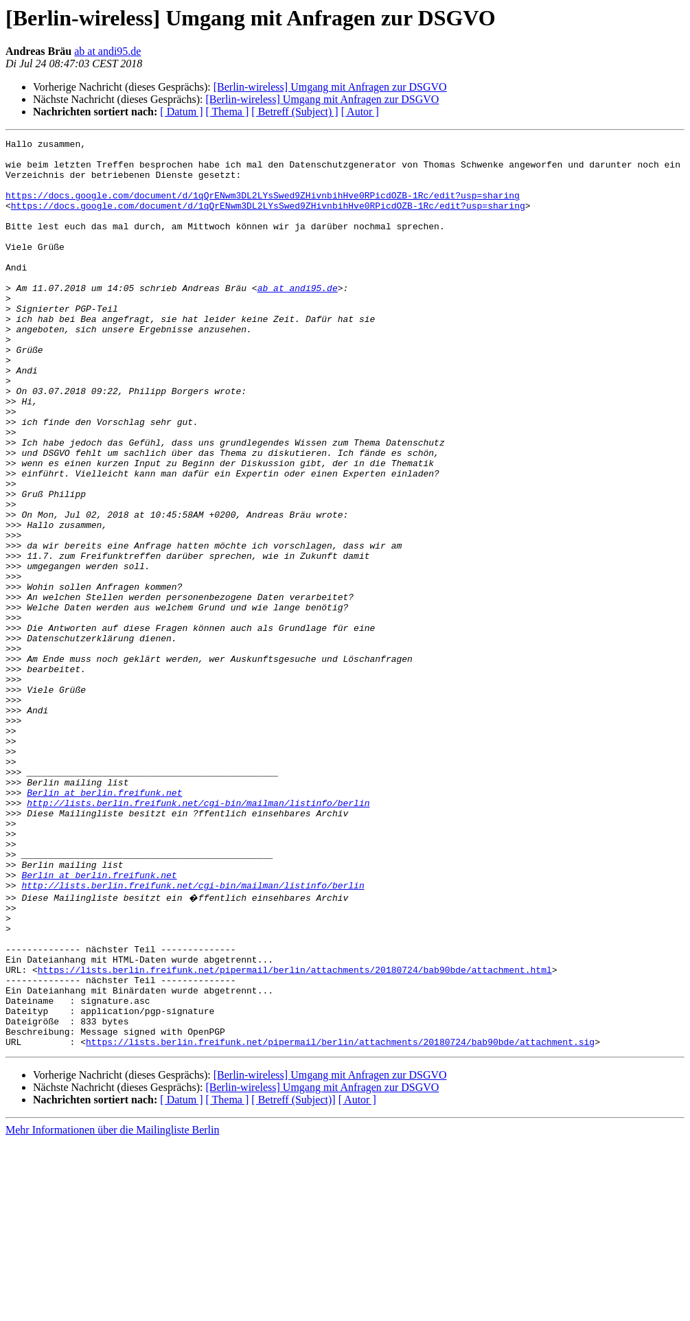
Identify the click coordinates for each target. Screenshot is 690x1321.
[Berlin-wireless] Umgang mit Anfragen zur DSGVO (330, 87)
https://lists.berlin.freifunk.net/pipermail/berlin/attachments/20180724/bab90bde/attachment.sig (340, 1221)
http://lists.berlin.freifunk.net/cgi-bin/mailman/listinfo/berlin (198, 936)
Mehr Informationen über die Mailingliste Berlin (112, 1309)
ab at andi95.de (107, 51)
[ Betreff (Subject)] (293, 1279)
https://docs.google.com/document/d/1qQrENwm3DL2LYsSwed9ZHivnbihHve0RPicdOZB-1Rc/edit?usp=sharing (262, 207)
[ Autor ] (360, 111)
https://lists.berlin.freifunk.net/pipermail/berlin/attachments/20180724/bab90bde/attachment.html (295, 1134)
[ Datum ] (181, 111)
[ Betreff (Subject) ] (294, 111)
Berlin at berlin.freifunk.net (104, 924)
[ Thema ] (227, 111)
